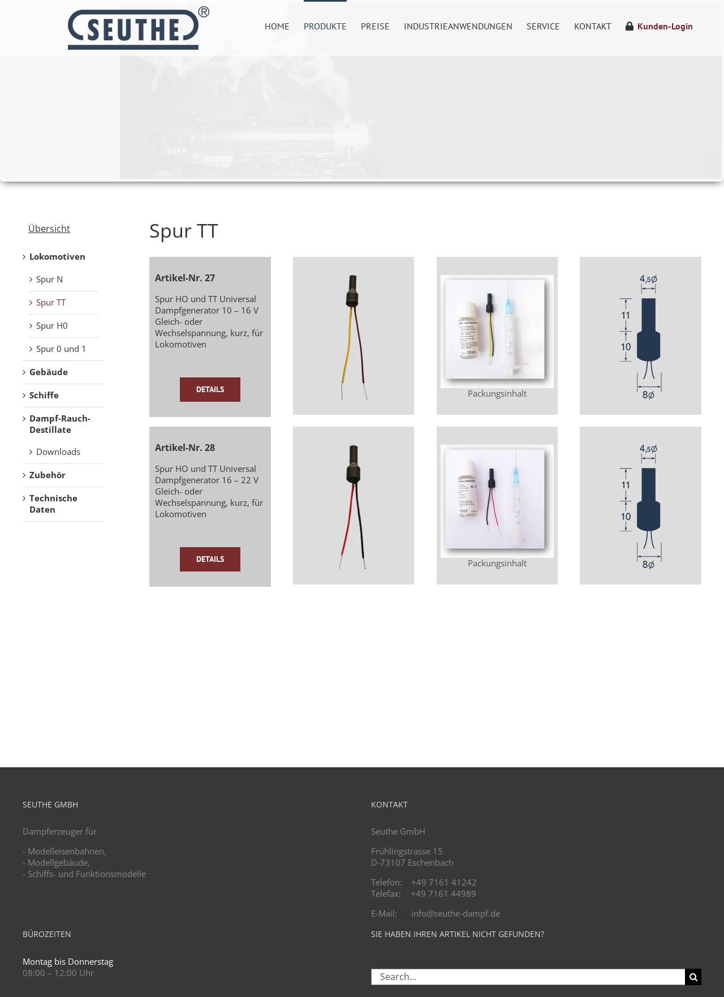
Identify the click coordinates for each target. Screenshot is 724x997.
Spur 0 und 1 (61, 348)
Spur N (49, 279)
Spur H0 (52, 325)
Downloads (58, 451)
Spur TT (51, 302)
